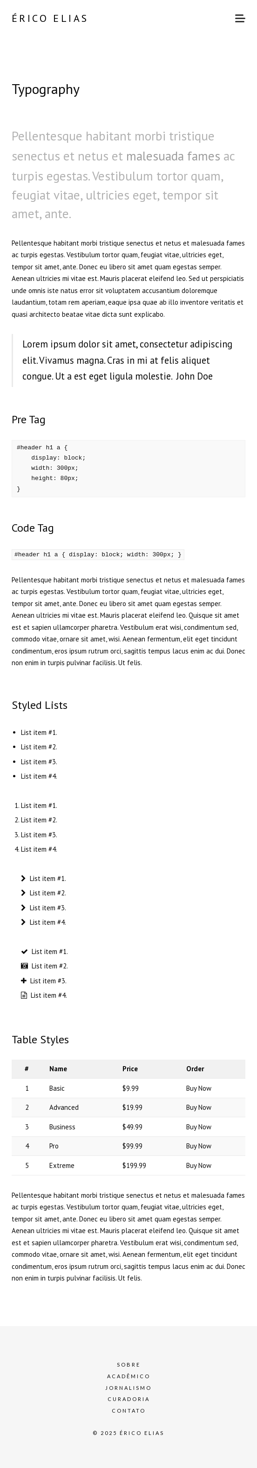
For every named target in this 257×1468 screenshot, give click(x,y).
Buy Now (198, 1087)
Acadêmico (128, 1376)
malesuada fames (173, 156)
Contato (129, 1410)
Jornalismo (128, 1387)
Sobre (129, 1364)
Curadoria (129, 1399)
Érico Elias (50, 18)
